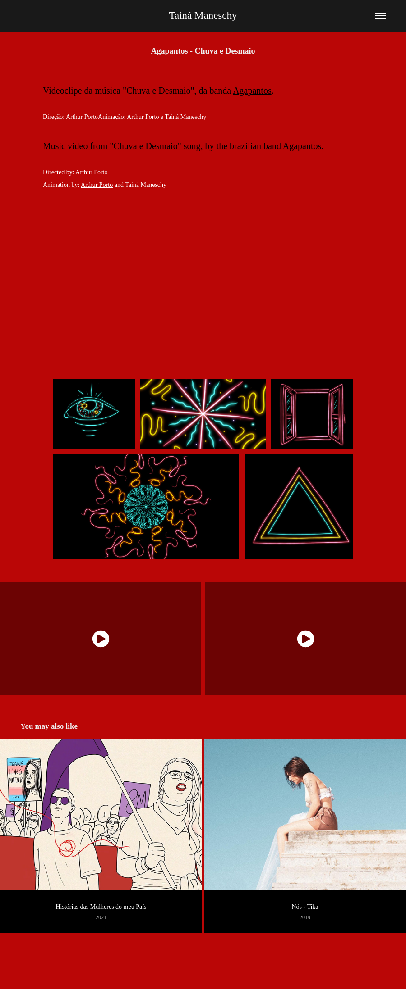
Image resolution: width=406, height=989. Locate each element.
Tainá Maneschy (203, 15)
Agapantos (252, 90)
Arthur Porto (91, 172)
